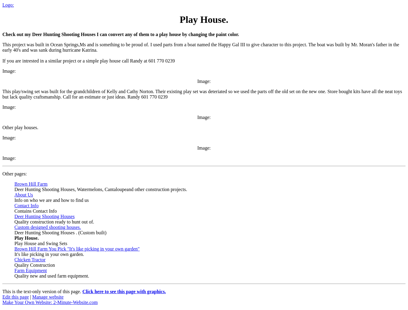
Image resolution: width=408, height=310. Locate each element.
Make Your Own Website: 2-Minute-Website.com (50, 302)
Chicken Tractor (30, 259)
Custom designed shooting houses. (47, 227)
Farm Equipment (30, 270)
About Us (23, 194)
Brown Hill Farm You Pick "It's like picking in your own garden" (77, 248)
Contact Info (26, 205)
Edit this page (15, 296)
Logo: (8, 5)
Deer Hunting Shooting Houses (44, 216)
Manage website (47, 296)
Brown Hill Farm (30, 184)
